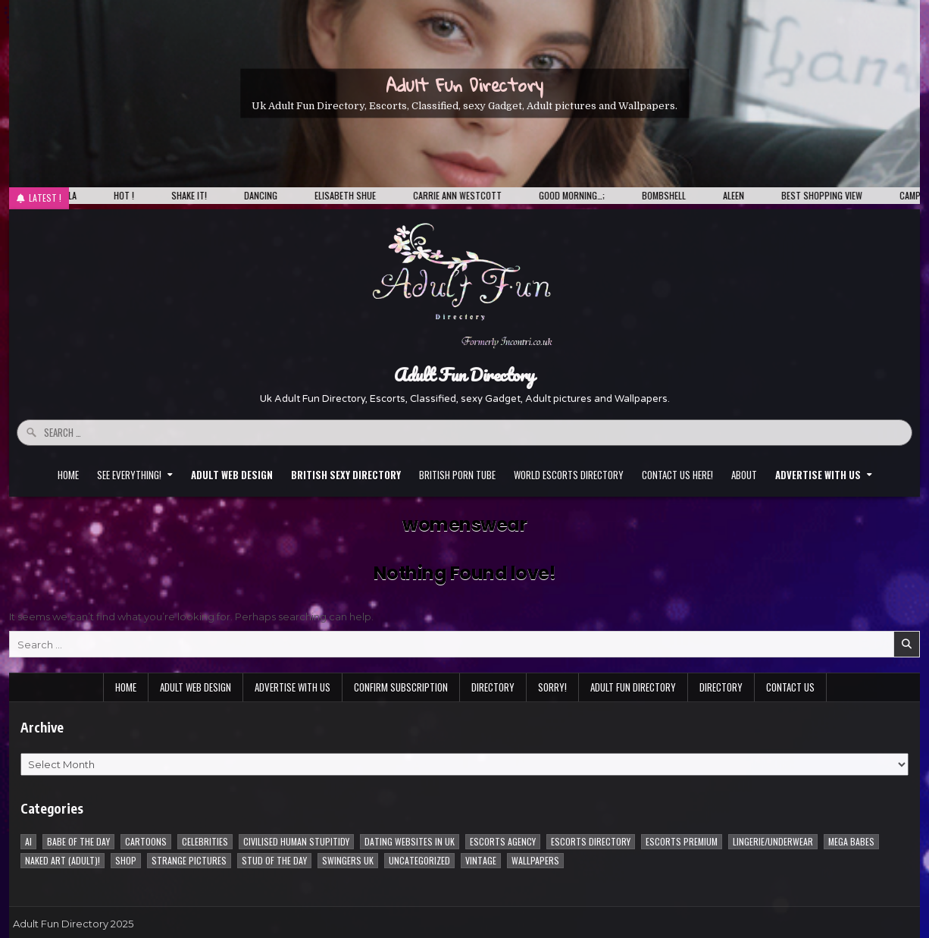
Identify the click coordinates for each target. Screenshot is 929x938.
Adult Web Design (195, 687)
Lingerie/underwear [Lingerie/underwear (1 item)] (773, 841)
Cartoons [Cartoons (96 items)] (146, 841)
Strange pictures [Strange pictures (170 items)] (189, 860)
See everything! (129, 474)
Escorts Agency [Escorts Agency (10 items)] (503, 841)
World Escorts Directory (569, 474)
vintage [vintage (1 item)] (480, 860)
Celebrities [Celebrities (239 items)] (205, 841)
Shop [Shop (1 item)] (125, 860)
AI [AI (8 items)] (28, 841)
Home (68, 474)
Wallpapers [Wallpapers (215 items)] (535, 860)
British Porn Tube (457, 474)
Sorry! (552, 687)
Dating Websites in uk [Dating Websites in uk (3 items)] (409, 841)
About (744, 474)
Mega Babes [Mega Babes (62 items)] (851, 841)
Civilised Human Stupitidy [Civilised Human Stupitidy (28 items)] (296, 841)
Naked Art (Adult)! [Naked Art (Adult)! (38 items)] (62, 860)
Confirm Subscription (401, 687)
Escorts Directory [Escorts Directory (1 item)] (590, 841)
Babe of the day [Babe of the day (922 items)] (78, 841)
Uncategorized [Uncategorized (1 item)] (419, 860)
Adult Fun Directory (464, 85)
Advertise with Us (292, 687)
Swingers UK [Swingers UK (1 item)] (348, 860)
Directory (493, 687)
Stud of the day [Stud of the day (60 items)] (274, 860)
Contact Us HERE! (677, 474)
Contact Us (790, 687)
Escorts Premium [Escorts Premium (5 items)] (682, 841)
